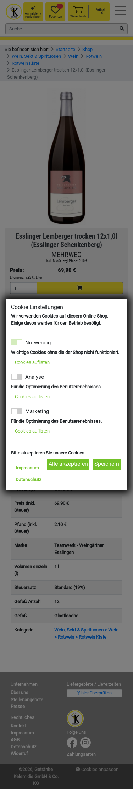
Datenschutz (28, 479)
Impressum (27, 467)
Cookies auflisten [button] (32, 362)
